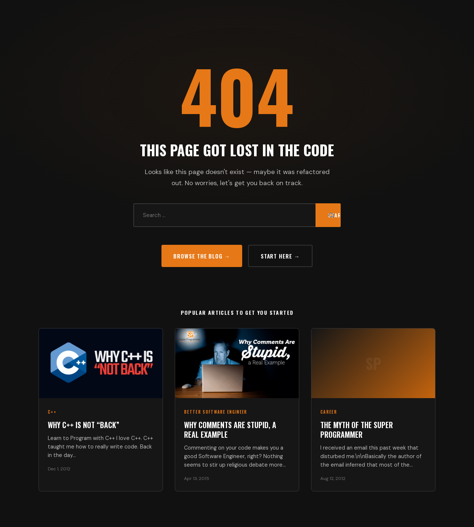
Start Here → (280, 256)
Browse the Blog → (201, 256)
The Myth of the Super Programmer (356, 429)
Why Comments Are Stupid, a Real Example (230, 429)
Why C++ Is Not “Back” (83, 424)
